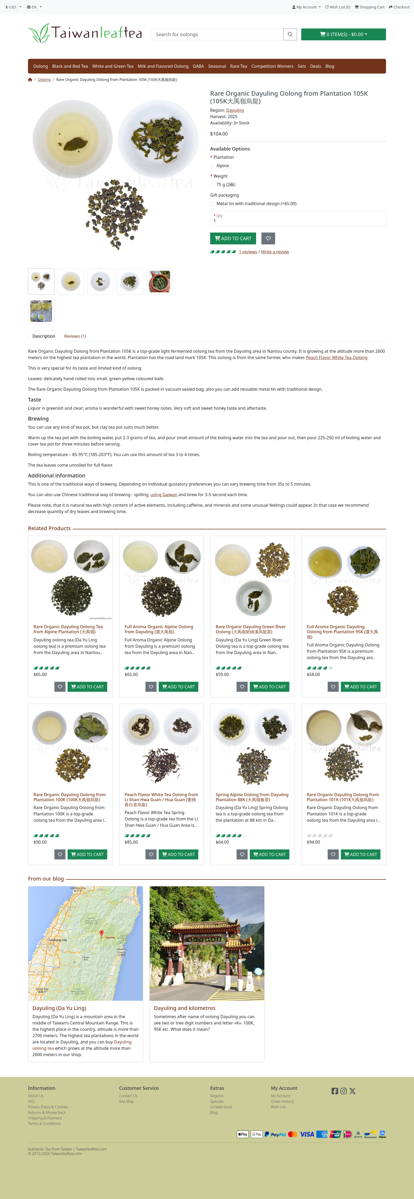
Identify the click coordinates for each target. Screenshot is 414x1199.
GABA (198, 66)
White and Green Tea (113, 66)
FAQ (31, 1101)
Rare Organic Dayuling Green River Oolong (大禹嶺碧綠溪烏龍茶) (251, 629)
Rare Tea (238, 66)
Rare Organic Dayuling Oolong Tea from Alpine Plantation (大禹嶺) (68, 629)
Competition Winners (272, 66)
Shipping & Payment (45, 1117)
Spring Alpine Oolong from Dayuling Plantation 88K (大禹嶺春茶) (252, 797)
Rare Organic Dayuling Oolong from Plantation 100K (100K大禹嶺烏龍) (70, 797)
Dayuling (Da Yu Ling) (59, 1008)
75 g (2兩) (226, 184)
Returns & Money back (47, 1112)
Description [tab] (43, 336)
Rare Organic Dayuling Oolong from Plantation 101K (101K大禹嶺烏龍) (343, 797)
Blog (329, 66)
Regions (217, 1095)
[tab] (41, 281)
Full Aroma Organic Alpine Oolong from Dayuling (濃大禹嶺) (159, 629)
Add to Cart (233, 238)
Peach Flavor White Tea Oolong (336, 357)
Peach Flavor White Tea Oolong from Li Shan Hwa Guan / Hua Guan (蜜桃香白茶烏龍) (161, 800)
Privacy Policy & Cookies (48, 1106)
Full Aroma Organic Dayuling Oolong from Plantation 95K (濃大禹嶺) (342, 632)
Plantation (224, 157)
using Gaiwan (163, 494)
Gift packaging (224, 195)
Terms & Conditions (44, 1123)
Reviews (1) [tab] (75, 336)
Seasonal (217, 66)
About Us (36, 1095)
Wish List (278, 1106)
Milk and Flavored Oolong (163, 66)
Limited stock (221, 1106)
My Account (280, 1095)
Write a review (275, 252)
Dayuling (235, 110)
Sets (302, 66)
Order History (282, 1101)
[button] (12, 7)
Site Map (126, 1101)
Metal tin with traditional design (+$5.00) (257, 203)
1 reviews (248, 252)
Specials (217, 1101)
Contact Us (128, 1095)
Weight (221, 176)
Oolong (40, 66)
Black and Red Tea (70, 66)
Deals (315, 66)
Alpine (223, 165)
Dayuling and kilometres (184, 1008)
